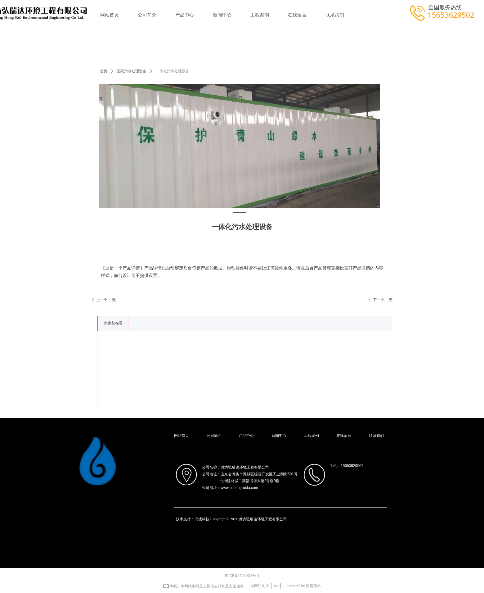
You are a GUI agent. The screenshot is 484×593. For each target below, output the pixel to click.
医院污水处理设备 (131, 71)
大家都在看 (113, 323)
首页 (103, 71)
